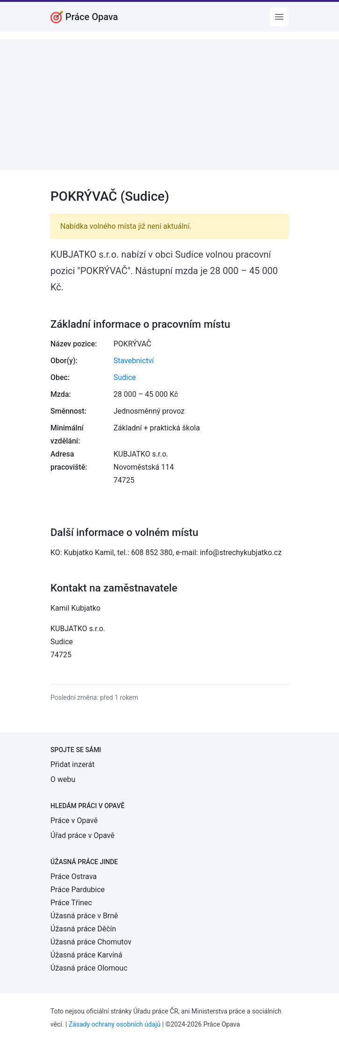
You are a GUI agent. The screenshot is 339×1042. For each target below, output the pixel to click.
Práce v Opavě (74, 820)
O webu (62, 779)
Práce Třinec (71, 902)
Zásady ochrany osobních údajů (115, 1024)
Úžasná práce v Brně (84, 915)
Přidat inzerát (72, 764)
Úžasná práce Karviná (86, 954)
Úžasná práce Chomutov (90, 941)
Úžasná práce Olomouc (88, 968)
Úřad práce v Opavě (82, 835)
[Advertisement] (169, 104)
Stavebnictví (133, 360)
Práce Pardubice (77, 889)
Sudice (124, 377)
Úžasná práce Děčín (83, 928)
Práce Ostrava (73, 876)
